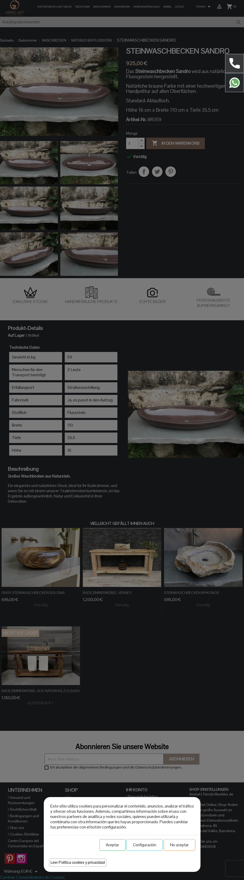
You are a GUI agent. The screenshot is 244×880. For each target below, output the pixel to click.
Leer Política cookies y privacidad (78, 862)
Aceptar (112, 844)
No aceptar (179, 844)
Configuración (144, 844)
